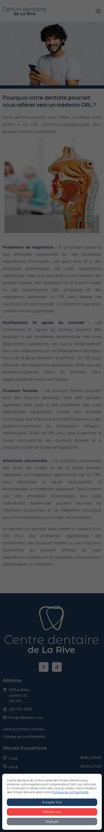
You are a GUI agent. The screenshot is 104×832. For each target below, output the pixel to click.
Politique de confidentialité (70, 792)
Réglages (52, 821)
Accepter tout (52, 802)
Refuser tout (52, 812)
